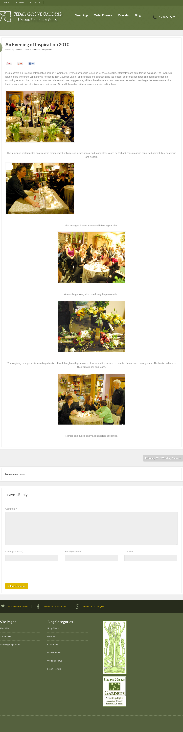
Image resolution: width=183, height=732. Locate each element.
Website (128, 551)
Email (73, 551)
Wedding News (54, 661)
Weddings (81, 15)
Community (52, 644)
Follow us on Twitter (18, 606)
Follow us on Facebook (55, 606)
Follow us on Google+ (93, 606)
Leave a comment (32, 50)
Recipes (51, 636)
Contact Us (35, 2)
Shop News (47, 50)
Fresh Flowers (54, 669)
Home (6, 2)
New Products (54, 652)
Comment (11, 508)
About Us (20, 2)
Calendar (124, 15)
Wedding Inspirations (10, 644)
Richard (18, 50)
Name (14, 551)
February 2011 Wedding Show (163, 458)
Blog (138, 15)
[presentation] (30, 573)
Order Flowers (103, 15)
